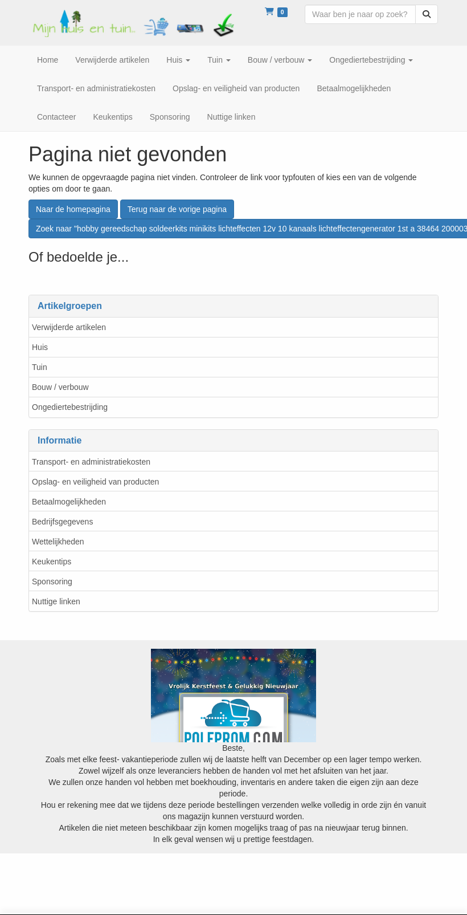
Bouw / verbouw (60, 387)
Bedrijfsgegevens (62, 521)
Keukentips (51, 561)
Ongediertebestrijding (70, 407)
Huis (40, 347)
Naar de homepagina (73, 209)
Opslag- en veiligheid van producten (95, 481)
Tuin (39, 367)
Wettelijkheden (58, 541)
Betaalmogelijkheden (69, 501)
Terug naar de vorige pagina (177, 209)
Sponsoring (52, 581)
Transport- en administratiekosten (91, 461)
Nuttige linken (56, 601)
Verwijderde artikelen (69, 327)
